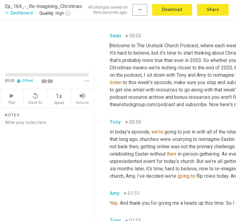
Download (172, 9)
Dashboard (19, 12)
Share (213, 9)
